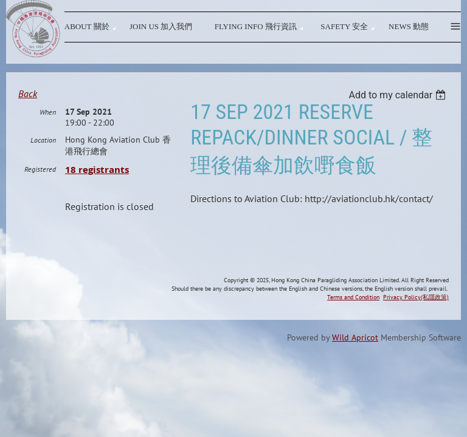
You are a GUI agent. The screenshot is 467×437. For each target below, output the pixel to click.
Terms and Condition (353, 348)
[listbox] (398, 95)
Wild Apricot (355, 388)
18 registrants (97, 222)
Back (27, 93)
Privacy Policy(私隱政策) (416, 348)
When (48, 164)
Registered (40, 221)
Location (43, 192)
